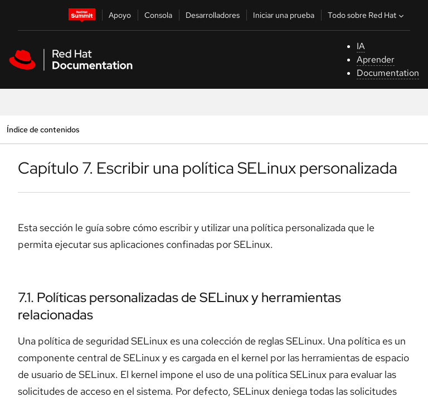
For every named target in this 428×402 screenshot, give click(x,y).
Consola (158, 15)
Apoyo (120, 15)
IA (361, 46)
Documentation (388, 73)
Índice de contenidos (43, 129)
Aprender (376, 59)
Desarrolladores (213, 15)
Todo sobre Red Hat (367, 15)
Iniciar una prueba (283, 15)
